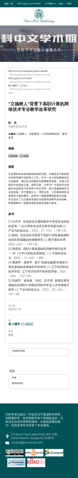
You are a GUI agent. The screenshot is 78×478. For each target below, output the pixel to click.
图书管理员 (17, 383)
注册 (60, 3)
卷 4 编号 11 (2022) (17, 85)
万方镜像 (24, 156)
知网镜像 (13, 156)
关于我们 (49, 3)
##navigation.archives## (29, 3)
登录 (69, 3)
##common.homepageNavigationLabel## (27, 71)
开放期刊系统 (18, 351)
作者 (14, 377)
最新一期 (8, 3)
